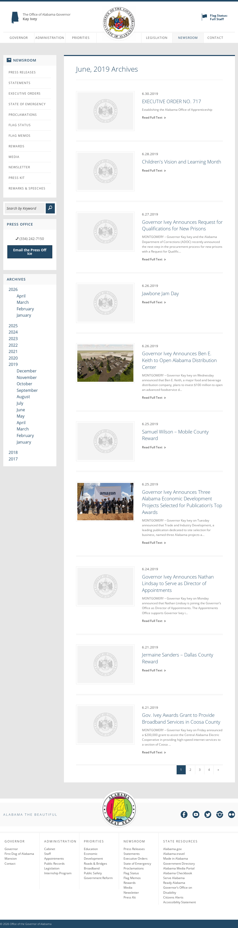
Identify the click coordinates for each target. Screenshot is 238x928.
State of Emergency (27, 104)
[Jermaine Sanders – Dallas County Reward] (105, 664)
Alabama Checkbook (177, 873)
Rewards (17, 146)
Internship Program (58, 873)
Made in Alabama (175, 858)
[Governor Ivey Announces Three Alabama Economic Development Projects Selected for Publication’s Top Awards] (105, 501)
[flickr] (231, 815)
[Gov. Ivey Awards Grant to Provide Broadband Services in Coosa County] (105, 724)
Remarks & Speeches (27, 188)
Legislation (157, 38)
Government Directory (179, 863)
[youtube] (196, 815)
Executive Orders (25, 93)
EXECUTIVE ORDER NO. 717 (171, 101)
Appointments (54, 858)
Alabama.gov (172, 849)
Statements (20, 83)
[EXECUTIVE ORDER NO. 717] (105, 110)
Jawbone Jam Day (160, 293)
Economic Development (93, 856)
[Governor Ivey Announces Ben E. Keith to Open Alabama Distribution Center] (105, 363)
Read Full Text (154, 117)
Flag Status (20, 125)
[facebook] (184, 815)
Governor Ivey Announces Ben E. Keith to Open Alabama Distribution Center (179, 360)
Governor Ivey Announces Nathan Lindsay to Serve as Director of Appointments (178, 583)
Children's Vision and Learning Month (181, 161)
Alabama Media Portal (179, 868)
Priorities (81, 38)
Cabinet (49, 849)
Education (91, 849)
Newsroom (188, 38)
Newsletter (19, 167)
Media (14, 157)
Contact (215, 38)
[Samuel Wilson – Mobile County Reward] (105, 441)
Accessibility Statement (179, 902)
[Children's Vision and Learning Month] (105, 171)
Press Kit (17, 178)
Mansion (11, 858)
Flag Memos (20, 135)
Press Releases (22, 72)
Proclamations (23, 115)
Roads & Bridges (95, 863)
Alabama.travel (174, 854)
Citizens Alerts (173, 897)
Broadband (92, 868)
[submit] (50, 208)
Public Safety (93, 873)
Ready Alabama (174, 883)
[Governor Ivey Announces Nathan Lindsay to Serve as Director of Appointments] (105, 586)
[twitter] (207, 815)
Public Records (54, 863)
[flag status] (204, 19)
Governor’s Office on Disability (177, 889)
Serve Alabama (174, 878)
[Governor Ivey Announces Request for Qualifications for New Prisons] (105, 231)
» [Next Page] (218, 770)
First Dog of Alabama (19, 854)
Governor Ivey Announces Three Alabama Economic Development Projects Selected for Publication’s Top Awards (182, 502)
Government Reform (98, 878)
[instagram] (219, 815)
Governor (19, 38)
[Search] (25, 208)
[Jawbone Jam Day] (105, 302)
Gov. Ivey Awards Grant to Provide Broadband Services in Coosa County (181, 718)
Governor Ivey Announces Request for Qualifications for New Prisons (182, 225)
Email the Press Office (29, 252)
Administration (49, 38)
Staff (47, 854)
